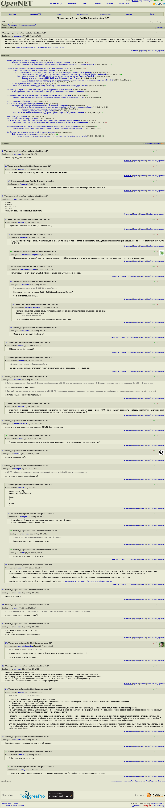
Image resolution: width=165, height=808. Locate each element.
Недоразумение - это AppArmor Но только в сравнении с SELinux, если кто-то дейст (54, 74)
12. (3, 590)
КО (68, 68)
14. (3, 605)
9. (6, 219)
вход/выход (105, 14)
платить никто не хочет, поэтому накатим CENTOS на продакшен (32, 95)
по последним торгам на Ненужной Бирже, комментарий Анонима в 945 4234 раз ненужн (51, 64)
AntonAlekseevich (81, 122)
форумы (12, 14)
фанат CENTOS (64, 95)
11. (9, 266)
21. (6, 358)
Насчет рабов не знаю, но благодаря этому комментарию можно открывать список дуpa (46, 86)
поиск (58, 14)
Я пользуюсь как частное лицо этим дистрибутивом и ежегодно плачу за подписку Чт (45, 97)
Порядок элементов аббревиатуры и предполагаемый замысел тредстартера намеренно (62, 80)
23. (9, 514)
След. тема (161, 781)
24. (6, 689)
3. (3, 196)
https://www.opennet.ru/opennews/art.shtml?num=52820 (40, 47)
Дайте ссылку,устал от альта (23, 134)
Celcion (84, 86)
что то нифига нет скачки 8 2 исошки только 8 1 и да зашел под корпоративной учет (39, 120)
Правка (143, 51)
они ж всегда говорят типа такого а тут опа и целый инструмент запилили (35, 90)
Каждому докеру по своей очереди (36, 111)
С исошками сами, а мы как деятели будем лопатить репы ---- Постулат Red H (42, 122)
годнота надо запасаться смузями (20, 119)
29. (3, 737)
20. (6, 342)
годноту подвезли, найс (16, 101)
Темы (147, 781)
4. (3, 376)
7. (6, 403)
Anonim (38, 134)
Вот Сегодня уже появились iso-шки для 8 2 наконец (27, 132)
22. (6, 485)
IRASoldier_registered (97, 74)
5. (3, 421)
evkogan (39, 103)
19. (11, 281)
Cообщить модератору (155, 51)
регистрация (147, 1)
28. (11, 328)
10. (9, 234)
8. (3, 466)
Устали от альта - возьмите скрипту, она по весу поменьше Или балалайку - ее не (49, 136)
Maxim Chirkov (157, 803)
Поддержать (147, 806)
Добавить (136, 806)
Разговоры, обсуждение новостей (22, 25)
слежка (129, 14)
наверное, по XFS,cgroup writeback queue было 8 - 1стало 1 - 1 (36, 105)
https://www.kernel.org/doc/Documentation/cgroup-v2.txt (88, 581)
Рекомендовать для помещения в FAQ (122, 781)
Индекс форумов (140, 781)
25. (6, 565)
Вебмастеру (159, 806)
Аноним (34, 61)
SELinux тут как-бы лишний (22, 84)
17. (9, 181)
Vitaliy (84, 136)
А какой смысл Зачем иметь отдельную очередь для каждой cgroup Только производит (50, 107)
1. (3, 151)
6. (3, 451)
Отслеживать (160, 27)
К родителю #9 (133, 276)
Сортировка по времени (152, 143)
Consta (81, 97)
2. (6, 166)
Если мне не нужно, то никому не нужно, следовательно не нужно (37, 62)
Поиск (121, 3)
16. (3, 666)
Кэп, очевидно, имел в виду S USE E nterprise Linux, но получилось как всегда (47, 76)
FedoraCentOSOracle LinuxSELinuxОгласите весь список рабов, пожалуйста (36, 68)
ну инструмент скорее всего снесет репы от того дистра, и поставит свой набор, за (44, 91)
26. (13, 304)
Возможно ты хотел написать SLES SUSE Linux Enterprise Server (47, 78)
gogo (36, 119)
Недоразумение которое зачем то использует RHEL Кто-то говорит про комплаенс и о (50, 72)
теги (127, 3)
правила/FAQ (35, 14)
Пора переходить (13, 117)
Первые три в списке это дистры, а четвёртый (30, 70)
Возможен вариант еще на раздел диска (37, 109)
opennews (18, 36)
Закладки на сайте (10, 803)
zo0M (28, 101)
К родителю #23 (133, 559)
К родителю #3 (133, 352)
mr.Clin (37, 84)
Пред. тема (153, 781)
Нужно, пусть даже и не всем (18, 61)
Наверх (143, 161)
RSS (152, 14)
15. (3, 624)
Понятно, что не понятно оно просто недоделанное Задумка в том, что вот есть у (43, 128)
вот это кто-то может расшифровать (21, 103)
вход (140, 1)
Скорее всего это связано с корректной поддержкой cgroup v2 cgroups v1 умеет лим (44, 113)
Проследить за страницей (13, 806)
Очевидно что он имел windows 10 (35, 82)
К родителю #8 (133, 584)
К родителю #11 (133, 337)
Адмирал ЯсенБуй (86, 76)
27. (6, 643)
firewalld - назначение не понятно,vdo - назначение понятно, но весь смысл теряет (38, 126)
